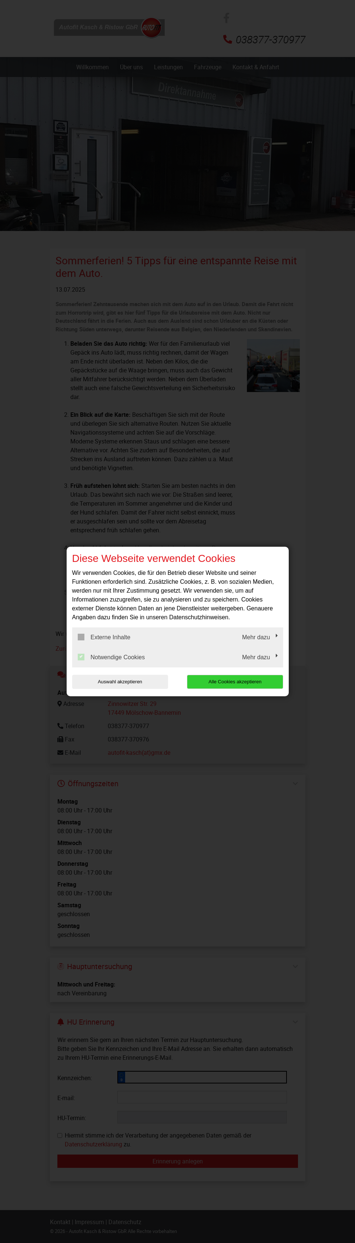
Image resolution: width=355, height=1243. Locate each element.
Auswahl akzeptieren (119, 681)
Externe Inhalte (104, 637)
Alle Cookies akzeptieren (235, 681)
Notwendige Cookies (111, 657)
